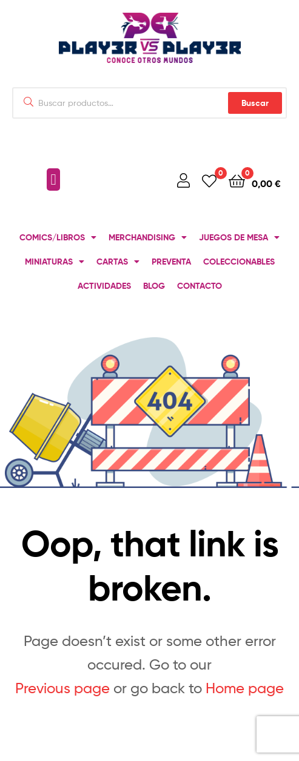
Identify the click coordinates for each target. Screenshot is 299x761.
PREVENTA (171, 261)
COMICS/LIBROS (57, 237)
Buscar (255, 102)
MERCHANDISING (148, 237)
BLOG (154, 285)
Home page (245, 688)
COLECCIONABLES (239, 261)
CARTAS (117, 261)
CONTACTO (199, 285)
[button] (53, 179)
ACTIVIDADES (104, 285)
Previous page (62, 688)
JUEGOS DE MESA (239, 237)
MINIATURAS (54, 261)
